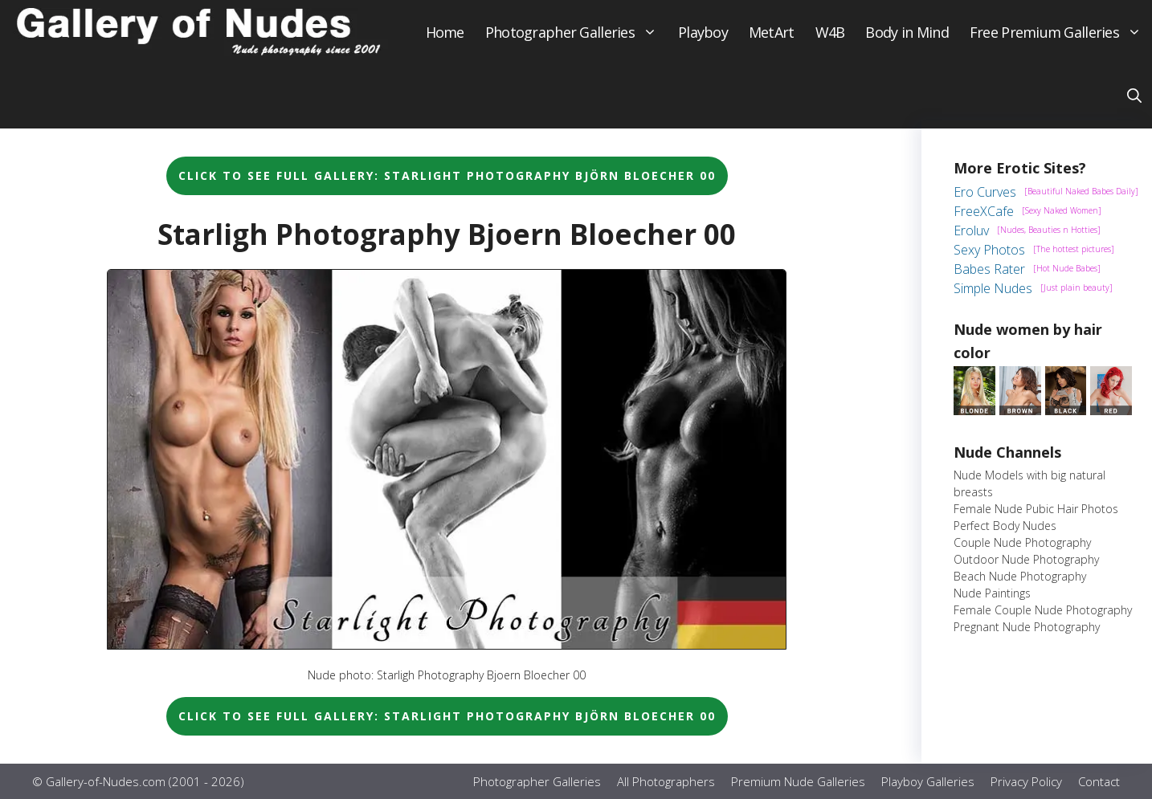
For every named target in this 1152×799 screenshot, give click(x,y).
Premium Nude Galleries (798, 781)
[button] (1134, 96)
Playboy (703, 32)
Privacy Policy (1026, 781)
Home (445, 32)
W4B (830, 32)
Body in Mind (906, 32)
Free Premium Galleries (1061, 32)
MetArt (772, 32)
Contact (1099, 781)
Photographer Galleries (576, 32)
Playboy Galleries (927, 781)
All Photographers (666, 781)
